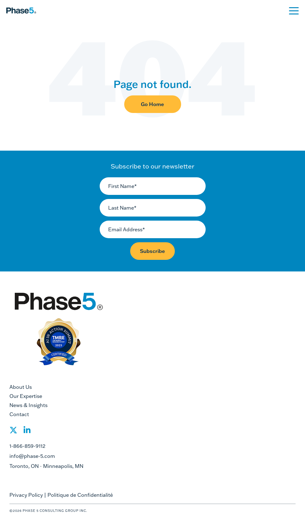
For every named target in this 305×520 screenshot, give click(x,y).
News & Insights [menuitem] (28, 405)
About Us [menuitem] (20, 387)
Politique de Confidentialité (80, 495)
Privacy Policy (26, 495)
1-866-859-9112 (27, 446)
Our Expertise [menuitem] (25, 396)
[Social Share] (13, 432)
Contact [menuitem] (19, 414)
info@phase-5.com (32, 456)
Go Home (152, 104)
